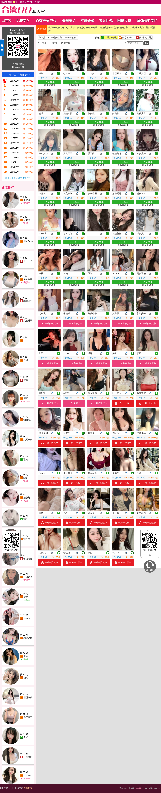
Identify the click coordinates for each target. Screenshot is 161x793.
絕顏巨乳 (27, 300)
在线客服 (28, 788)
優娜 (25, 398)
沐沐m (26, 618)
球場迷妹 (27, 638)
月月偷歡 (27, 757)
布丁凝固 (27, 717)
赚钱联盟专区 (147, 20)
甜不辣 (26, 539)
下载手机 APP (17, 29)
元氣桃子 (27, 320)
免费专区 (23, 20)
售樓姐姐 (27, 558)
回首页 (7, 20)
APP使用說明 (18, 63)
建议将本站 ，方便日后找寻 (20, 2)
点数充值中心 (46, 20)
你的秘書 (27, 279)
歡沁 (25, 459)
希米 (25, 737)
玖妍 (25, 360)
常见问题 (106, 20)
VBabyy (27, 775)
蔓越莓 (26, 497)
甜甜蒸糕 (27, 697)
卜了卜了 (27, 261)
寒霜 (25, 380)
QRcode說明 (18, 67)
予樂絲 (26, 200)
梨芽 (25, 596)
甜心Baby (28, 241)
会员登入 (69, 20)
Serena (27, 419)
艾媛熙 (26, 220)
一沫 (25, 340)
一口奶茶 (27, 577)
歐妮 (25, 477)
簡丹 (25, 519)
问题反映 (124, 20)
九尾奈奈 (27, 439)
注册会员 (87, 20)
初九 (25, 677)
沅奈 (25, 656)
